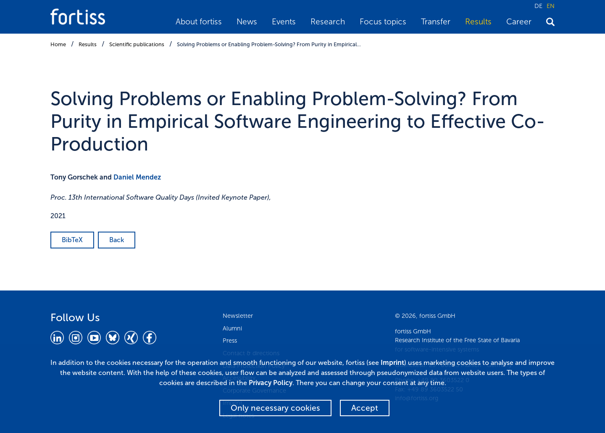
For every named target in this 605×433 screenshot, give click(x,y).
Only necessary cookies (275, 408)
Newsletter (238, 315)
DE (538, 6)
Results (478, 21)
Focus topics (383, 21)
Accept (364, 408)
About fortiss (199, 21)
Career (518, 21)
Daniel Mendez (137, 177)
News (247, 21)
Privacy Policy (270, 383)
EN (551, 6)
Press (230, 340)
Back (116, 240)
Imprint (392, 363)
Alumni (232, 328)
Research (327, 21)
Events (284, 21)
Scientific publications (136, 44)
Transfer (435, 21)
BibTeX (72, 240)
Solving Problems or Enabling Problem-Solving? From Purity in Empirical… (269, 44)
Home (58, 44)
